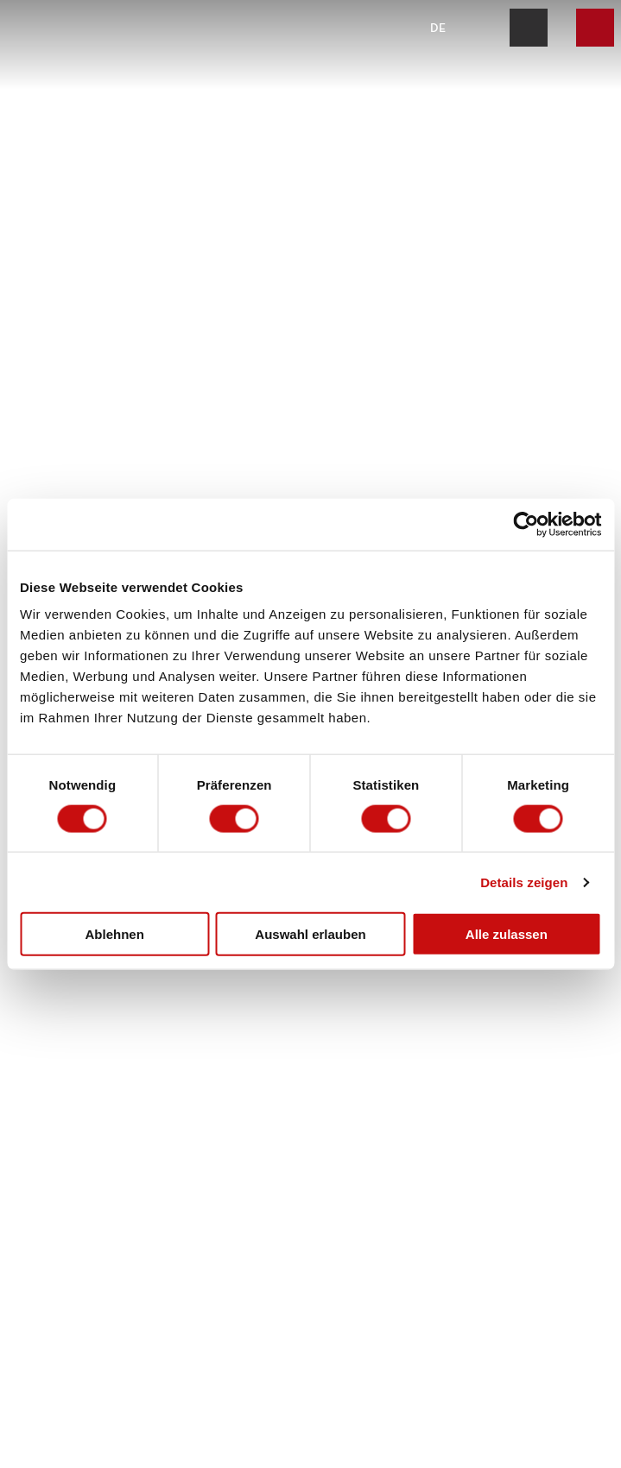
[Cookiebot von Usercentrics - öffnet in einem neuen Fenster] (525, 524)
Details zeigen (523, 881)
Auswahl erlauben (310, 934)
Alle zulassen (507, 934)
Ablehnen (115, 934)
